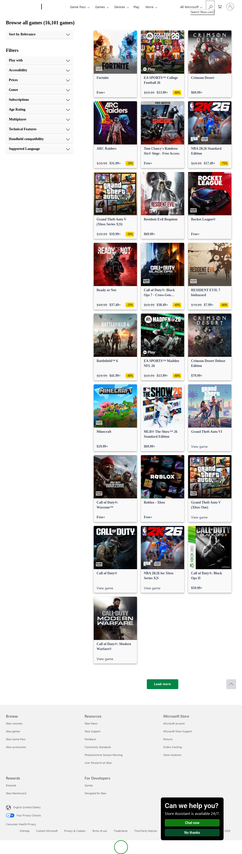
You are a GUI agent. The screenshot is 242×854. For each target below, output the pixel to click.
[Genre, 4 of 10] (39, 90)
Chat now (192, 823)
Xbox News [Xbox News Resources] (91, 723)
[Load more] (162, 684)
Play (136, 7)
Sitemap (25, 830)
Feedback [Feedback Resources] (90, 739)
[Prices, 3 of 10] (39, 80)
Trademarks (121, 830)
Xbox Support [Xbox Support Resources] (92, 731)
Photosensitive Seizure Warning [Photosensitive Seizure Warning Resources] (103, 754)
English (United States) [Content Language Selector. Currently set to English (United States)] (27, 807)
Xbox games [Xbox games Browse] (13, 731)
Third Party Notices (145, 830)
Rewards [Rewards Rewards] (11, 785)
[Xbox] (55, 7)
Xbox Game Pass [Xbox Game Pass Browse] (16, 739)
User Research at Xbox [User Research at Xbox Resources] (98, 762)
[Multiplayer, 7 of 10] (39, 119)
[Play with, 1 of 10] (39, 60)
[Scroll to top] (231, 684)
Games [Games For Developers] (89, 785)
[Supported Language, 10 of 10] (39, 149)
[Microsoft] (23, 7)
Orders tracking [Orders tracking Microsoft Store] (172, 747)
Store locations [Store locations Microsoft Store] (172, 754)
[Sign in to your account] (230, 7)
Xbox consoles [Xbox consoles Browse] (14, 723)
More (149, 7)
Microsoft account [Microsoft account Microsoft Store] (174, 723)
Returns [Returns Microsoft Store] (168, 739)
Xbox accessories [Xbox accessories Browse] (16, 747)
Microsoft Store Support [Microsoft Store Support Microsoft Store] (177, 731)
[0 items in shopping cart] (220, 6)
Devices (119, 7)
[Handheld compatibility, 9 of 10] (39, 139)
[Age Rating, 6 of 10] (39, 110)
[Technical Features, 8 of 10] (39, 129)
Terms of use (99, 830)
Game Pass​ (78, 7)
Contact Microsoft (47, 830)
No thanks (192, 833)
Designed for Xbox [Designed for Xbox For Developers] (95, 793)
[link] (115, 63)
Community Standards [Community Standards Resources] (98, 747)
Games (100, 7)
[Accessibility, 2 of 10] (39, 70)
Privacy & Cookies (75, 830)
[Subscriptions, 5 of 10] (39, 100)
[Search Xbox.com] (210, 6)
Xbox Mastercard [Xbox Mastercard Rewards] (16, 793)
